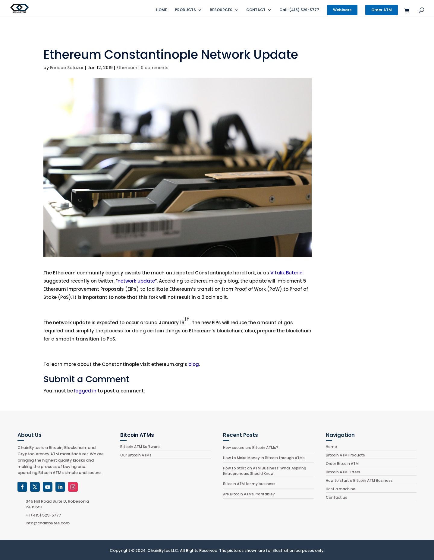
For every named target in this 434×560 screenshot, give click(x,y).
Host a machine (340, 488)
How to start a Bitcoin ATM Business (359, 480)
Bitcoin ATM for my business (249, 483)
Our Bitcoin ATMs (136, 455)
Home (331, 446)
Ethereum (126, 68)
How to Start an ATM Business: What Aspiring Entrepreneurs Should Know (264, 471)
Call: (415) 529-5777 (299, 10)
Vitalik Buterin (286, 273)
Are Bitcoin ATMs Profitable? (249, 494)
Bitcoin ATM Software (140, 446)
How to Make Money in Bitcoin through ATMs (264, 457)
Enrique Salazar (67, 68)
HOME (161, 10)
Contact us (336, 497)
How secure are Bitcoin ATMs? (250, 447)
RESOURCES (221, 10)
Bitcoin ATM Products (345, 455)
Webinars (342, 9)
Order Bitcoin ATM (342, 463)
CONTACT (256, 10)
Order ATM (381, 9)
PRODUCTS (185, 10)
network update (136, 281)
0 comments (154, 68)
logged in (85, 391)
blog (193, 364)
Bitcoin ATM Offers (343, 472)
